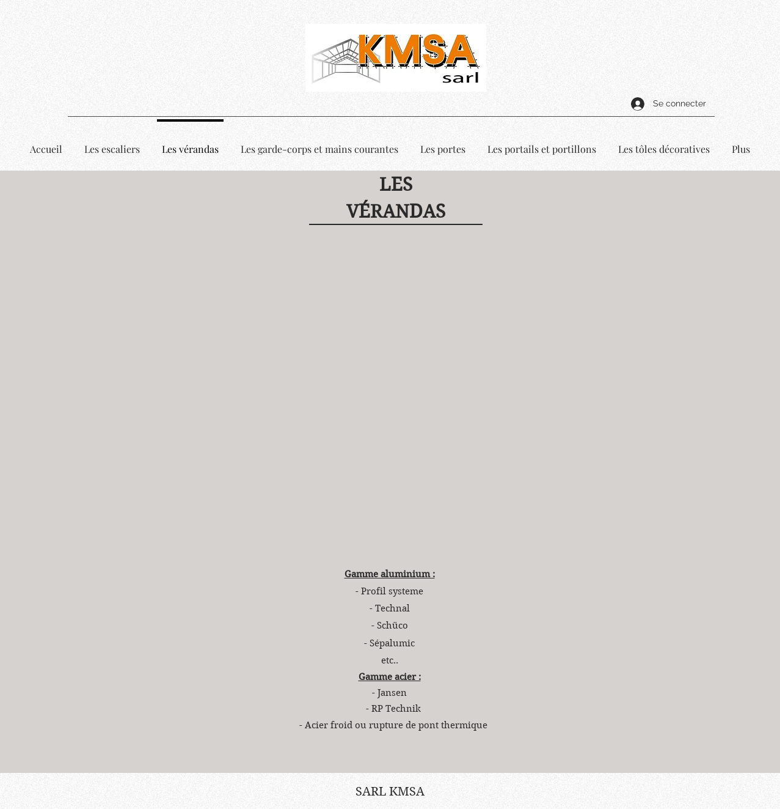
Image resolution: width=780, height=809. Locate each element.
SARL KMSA (390, 792)
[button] (390, 388)
